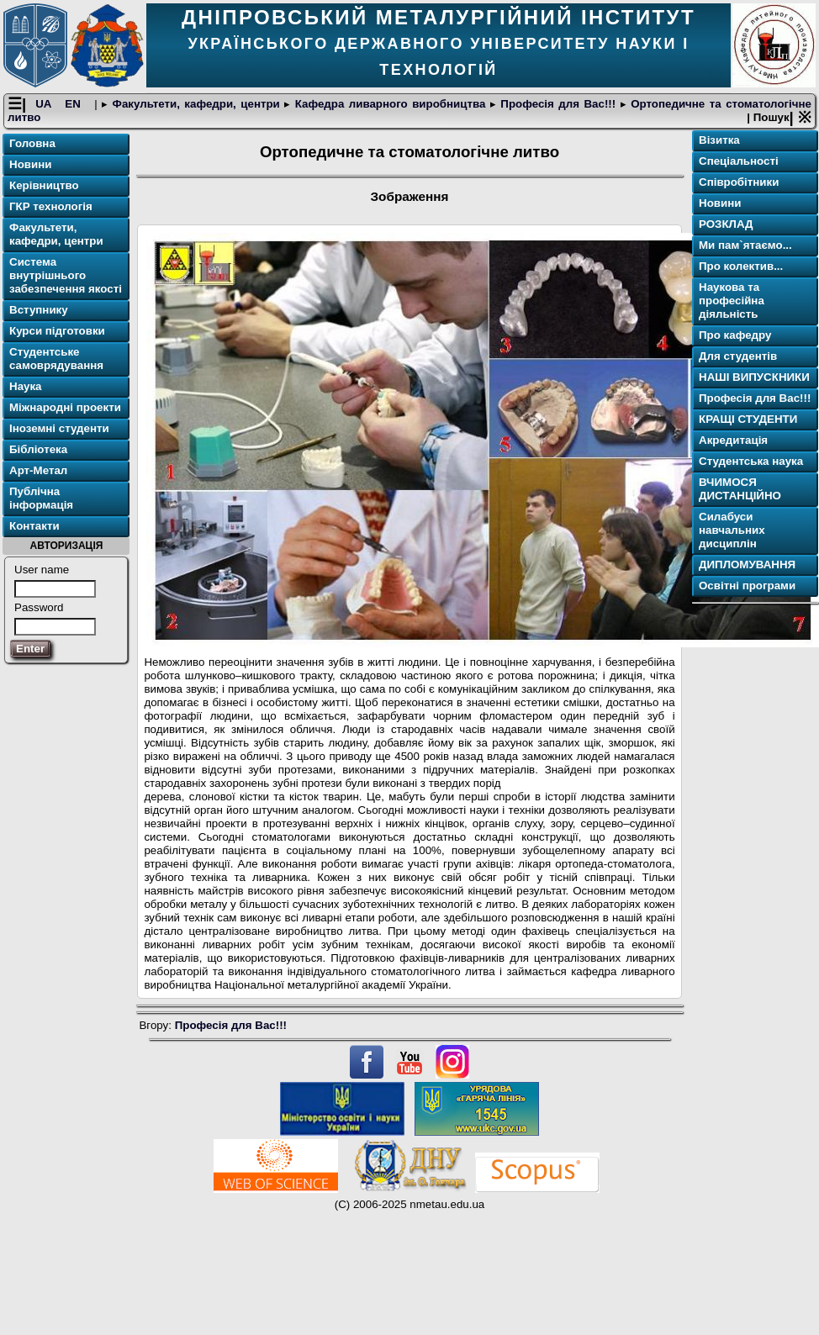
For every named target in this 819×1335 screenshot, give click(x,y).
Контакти (34, 526)
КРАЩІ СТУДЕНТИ (748, 419)
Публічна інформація (41, 498)
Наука (25, 386)
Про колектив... (741, 266)
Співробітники (739, 182)
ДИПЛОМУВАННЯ (747, 564)
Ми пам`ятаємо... (745, 245)
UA (45, 104)
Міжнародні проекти (65, 407)
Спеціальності (739, 161)
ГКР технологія (50, 206)
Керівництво (44, 185)
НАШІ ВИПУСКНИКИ (754, 377)
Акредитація (733, 440)
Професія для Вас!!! (558, 104)
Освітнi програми (747, 585)
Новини (30, 164)
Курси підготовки (57, 331)
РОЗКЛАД (726, 224)
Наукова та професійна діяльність (731, 300)
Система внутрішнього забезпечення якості (65, 275)
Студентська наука (751, 461)
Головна (32, 143)
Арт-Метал (38, 470)
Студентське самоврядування (56, 359)
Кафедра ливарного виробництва (390, 104)
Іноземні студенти (59, 428)
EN (75, 104)
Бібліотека (38, 449)
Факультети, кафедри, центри (196, 104)
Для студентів (738, 356)
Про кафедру (735, 335)
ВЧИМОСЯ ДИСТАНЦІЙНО (740, 489)
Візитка (719, 140)
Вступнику (38, 309)
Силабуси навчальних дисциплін (732, 530)
